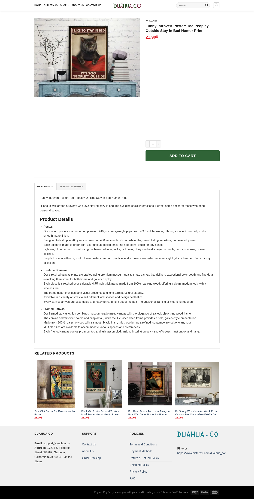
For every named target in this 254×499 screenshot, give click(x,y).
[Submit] (207, 5)
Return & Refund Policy (144, 458)
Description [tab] (45, 186)
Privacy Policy (138, 471)
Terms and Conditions (143, 444)
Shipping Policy (139, 464)
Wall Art (151, 20)
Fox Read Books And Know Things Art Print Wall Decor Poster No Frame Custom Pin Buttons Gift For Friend (149, 413)
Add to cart (182, 156)
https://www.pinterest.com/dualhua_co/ (201, 453)
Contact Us (93, 5)
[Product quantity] (152, 143)
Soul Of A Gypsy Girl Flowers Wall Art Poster (55, 413)
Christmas (51, 5)
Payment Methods (141, 451)
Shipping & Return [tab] (71, 186)
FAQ (132, 478)
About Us (78, 5)
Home (37, 5)
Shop (64, 5)
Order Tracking (91, 458)
